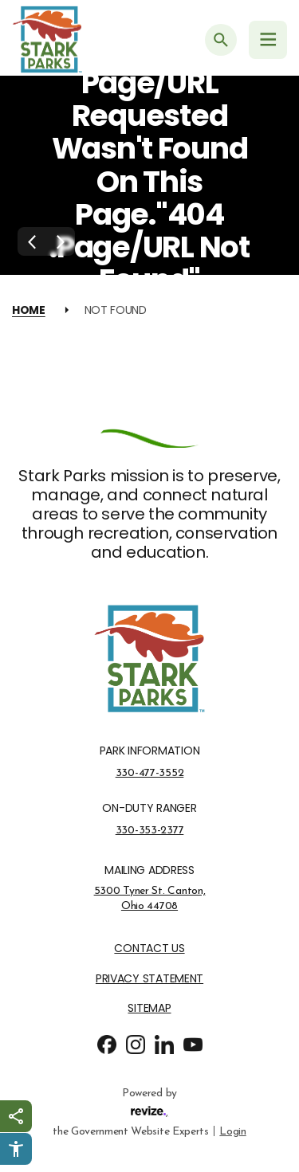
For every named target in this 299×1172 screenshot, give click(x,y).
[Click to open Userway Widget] (16, 1149)
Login (232, 1130)
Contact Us (149, 948)
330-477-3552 (150, 772)
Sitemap (149, 1008)
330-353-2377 (150, 830)
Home (28, 310)
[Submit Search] (221, 40)
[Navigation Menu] (268, 40)
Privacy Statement (149, 978)
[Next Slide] (60, 241)
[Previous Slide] (32, 241)
